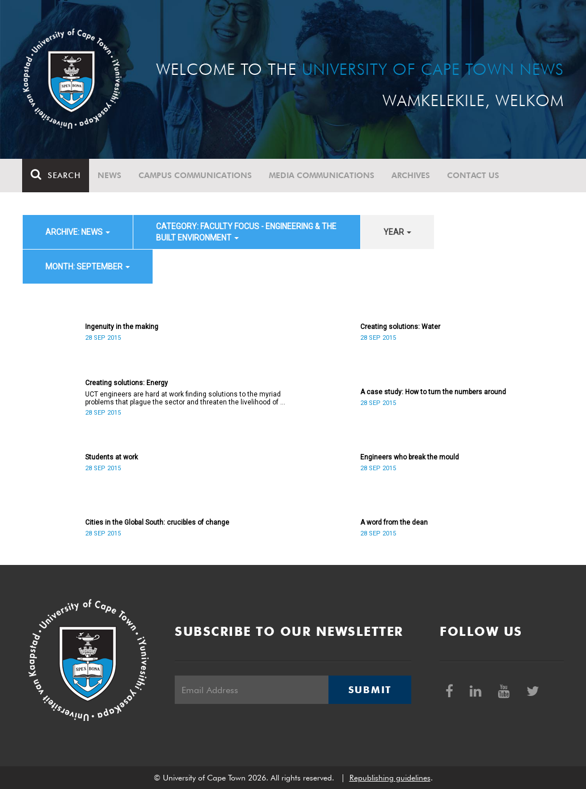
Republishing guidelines (390, 777)
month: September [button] (87, 266)
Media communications (322, 175)
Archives (411, 175)
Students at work (111, 457)
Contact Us (474, 175)
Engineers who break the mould (409, 457)
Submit (369, 689)
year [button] (397, 232)
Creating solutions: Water (400, 327)
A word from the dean (394, 522)
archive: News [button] (77, 232)
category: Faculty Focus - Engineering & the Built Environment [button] (246, 232)
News (110, 175)
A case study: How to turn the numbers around (433, 392)
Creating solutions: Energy (126, 383)
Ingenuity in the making (121, 327)
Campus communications (195, 175)
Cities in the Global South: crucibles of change (157, 522)
